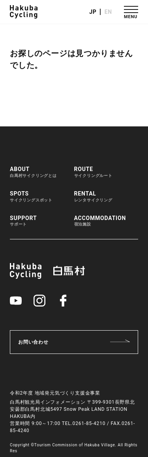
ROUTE (93, 172)
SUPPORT (23, 221)
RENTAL (93, 196)
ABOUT (33, 172)
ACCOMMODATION (100, 221)
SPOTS (31, 196)
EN (108, 12)
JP (92, 12)
